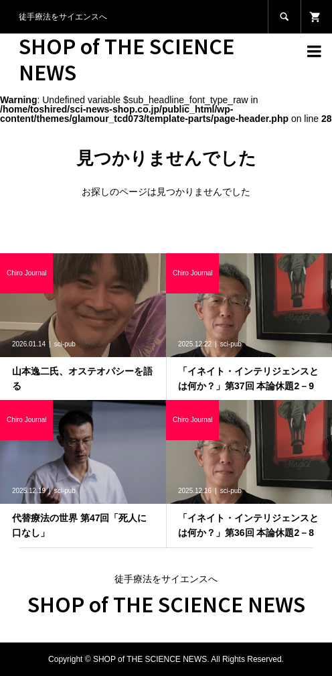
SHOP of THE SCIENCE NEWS (126, 58)
